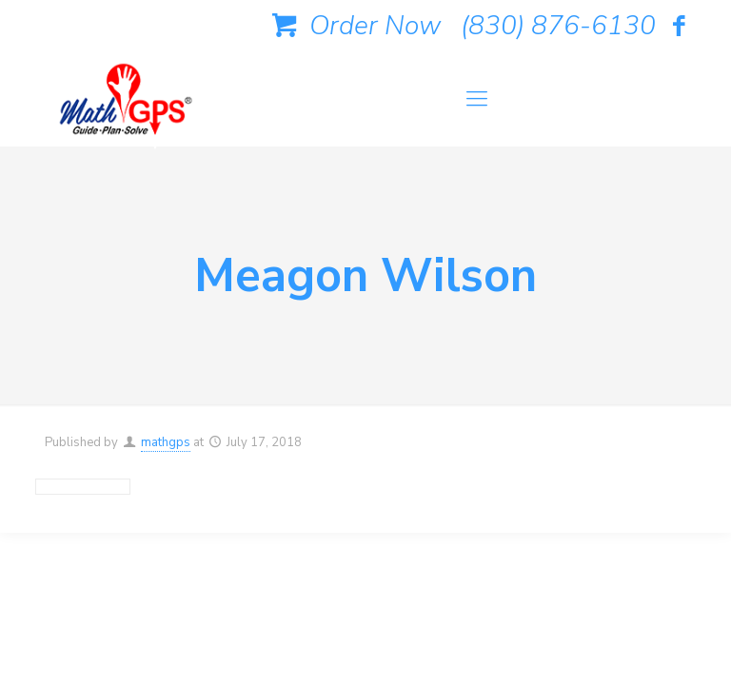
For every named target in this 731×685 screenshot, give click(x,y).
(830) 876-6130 (558, 26)
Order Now (353, 26)
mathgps (165, 442)
